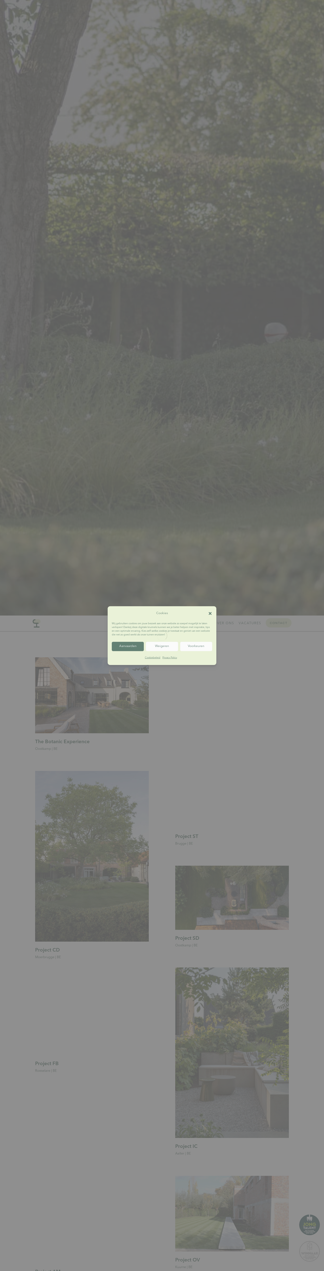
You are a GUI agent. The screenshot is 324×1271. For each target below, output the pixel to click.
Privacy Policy (169, 658)
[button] (210, 613)
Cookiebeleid (152, 658)
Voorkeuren (196, 646)
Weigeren (162, 646)
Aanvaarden (128, 646)
